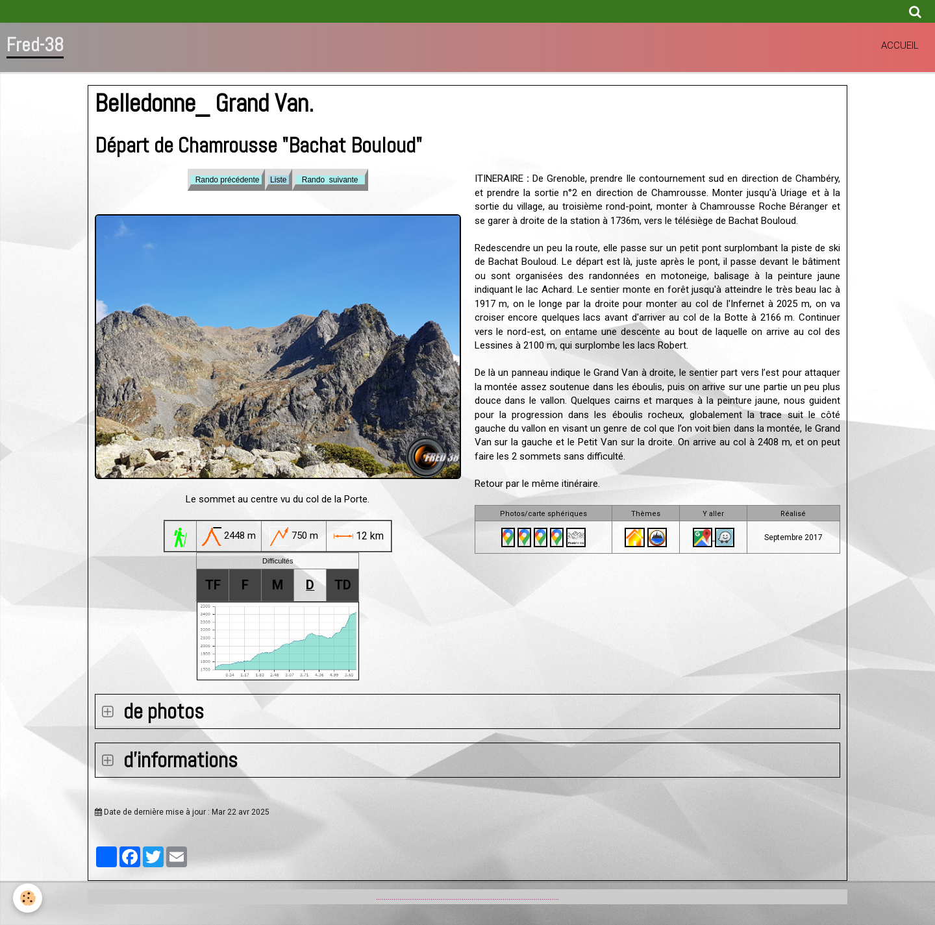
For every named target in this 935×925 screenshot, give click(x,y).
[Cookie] (27, 898)
